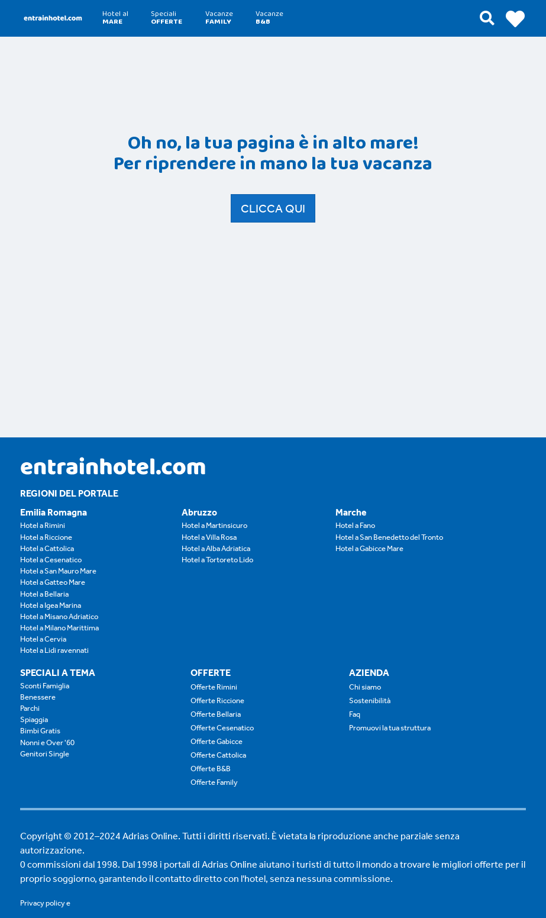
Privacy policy (42, 902)
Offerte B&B (210, 768)
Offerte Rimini (213, 686)
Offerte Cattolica (218, 754)
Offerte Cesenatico (222, 727)
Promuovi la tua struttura (390, 727)
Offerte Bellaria (215, 714)
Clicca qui (273, 208)
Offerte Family (214, 782)
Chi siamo (365, 686)
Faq (354, 714)
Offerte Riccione (217, 700)
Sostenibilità (369, 700)
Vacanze (219, 18)
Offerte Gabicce (216, 741)
